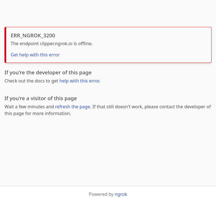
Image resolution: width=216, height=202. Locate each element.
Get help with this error (35, 55)
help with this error (79, 81)
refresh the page (72, 107)
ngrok (121, 194)
